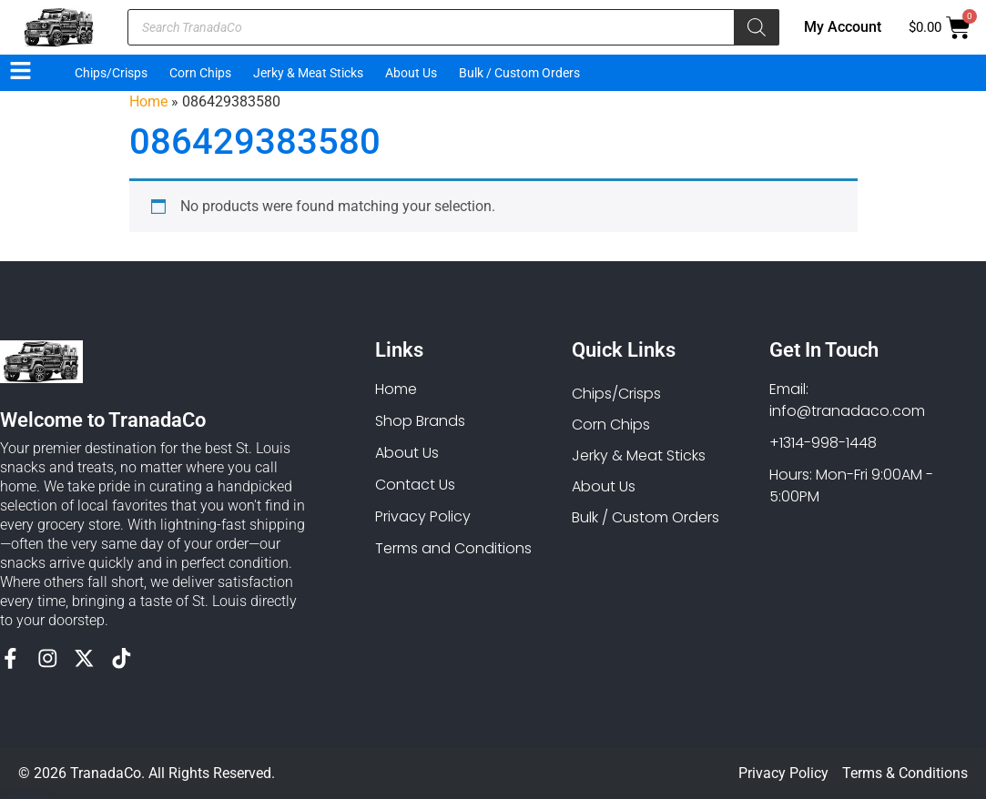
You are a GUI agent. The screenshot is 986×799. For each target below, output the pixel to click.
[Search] (756, 27)
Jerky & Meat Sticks (308, 73)
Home (148, 101)
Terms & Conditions (905, 773)
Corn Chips (200, 73)
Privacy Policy (783, 773)
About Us (411, 73)
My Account (842, 26)
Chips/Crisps (111, 73)
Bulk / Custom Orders (519, 73)
